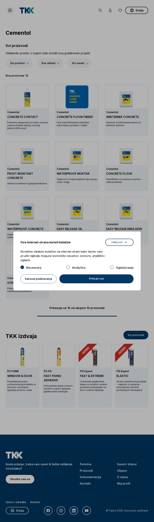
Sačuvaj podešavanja (38, 278)
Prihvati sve (96, 278)
